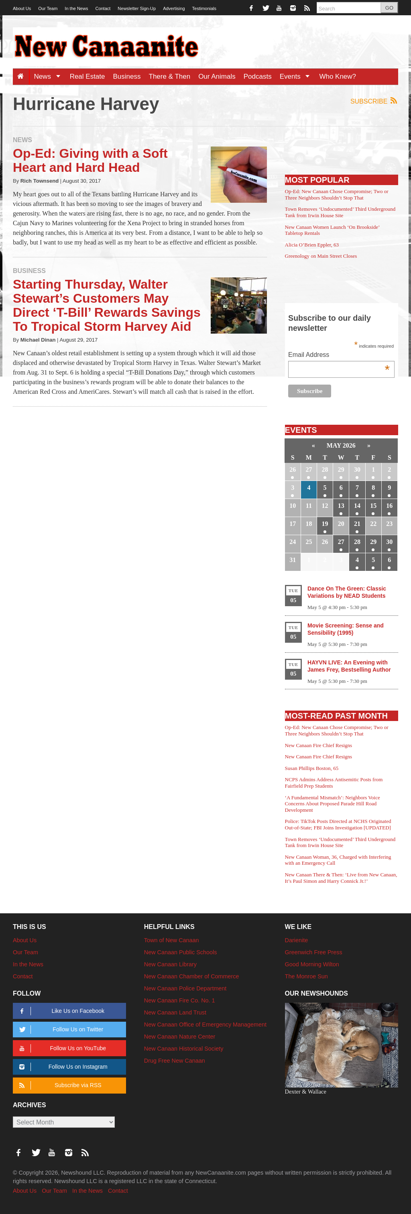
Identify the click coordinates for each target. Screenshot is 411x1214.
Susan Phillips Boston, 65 (312, 768)
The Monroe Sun (306, 976)
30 (357, 469)
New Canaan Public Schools (180, 952)
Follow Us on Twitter (59, 1029)
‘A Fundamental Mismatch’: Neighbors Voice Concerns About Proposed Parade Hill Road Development (332, 803)
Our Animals (217, 76)
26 (292, 469)
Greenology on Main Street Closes (321, 256)
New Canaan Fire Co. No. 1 (179, 1000)
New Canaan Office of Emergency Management (205, 1024)
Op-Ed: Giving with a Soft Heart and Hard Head (90, 160)
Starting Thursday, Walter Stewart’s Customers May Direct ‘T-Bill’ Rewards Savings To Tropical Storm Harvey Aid (107, 305)
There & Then (170, 76)
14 (357, 505)
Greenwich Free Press (313, 952)
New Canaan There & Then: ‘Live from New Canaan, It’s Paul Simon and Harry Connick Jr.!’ (341, 878)
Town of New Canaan (171, 940)
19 (325, 523)
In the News (76, 8)
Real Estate (87, 76)
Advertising (174, 8)
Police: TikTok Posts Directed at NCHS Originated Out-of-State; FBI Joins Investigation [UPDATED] (338, 824)
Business (127, 76)
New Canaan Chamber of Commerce (191, 976)
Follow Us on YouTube (61, 1048)
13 (341, 505)
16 (389, 505)
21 (357, 523)
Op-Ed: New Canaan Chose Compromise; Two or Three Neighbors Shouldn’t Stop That (337, 194)
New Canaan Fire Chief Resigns (318, 745)
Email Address (339, 355)
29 (341, 469)
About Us (22, 8)
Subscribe (374, 101)
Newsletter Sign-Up (137, 8)
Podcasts (258, 76)
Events (297, 76)
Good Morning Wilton (312, 964)
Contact (102, 8)
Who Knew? (337, 76)
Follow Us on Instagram (62, 1067)
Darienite (296, 940)
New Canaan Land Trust (175, 1012)
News (49, 76)
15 (373, 505)
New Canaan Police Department (185, 988)
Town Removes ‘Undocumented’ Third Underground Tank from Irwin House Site (340, 212)
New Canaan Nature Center (180, 1036)
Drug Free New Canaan (174, 1060)
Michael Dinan (38, 340)
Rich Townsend (39, 181)
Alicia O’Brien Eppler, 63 (312, 245)
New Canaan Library (170, 964)
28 (325, 469)
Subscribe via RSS (58, 1085)
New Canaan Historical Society (184, 1048)
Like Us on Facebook (60, 1011)
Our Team (47, 8)
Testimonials (204, 8)
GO (389, 8)
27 (308, 469)
